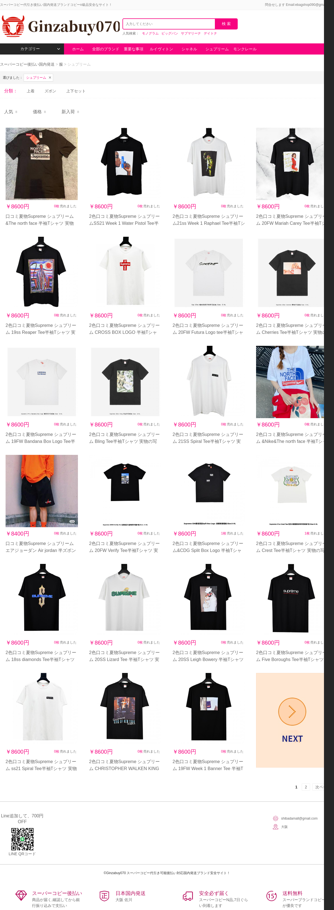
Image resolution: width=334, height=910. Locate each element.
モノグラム (150, 33)
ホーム (78, 49)
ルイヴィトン (161, 49)
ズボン (50, 91)
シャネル (189, 49)
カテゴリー (40, 49)
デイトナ (210, 33)
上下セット (76, 91)
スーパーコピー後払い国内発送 (28, 64)
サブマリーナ (191, 33)
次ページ (323, 787)
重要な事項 (133, 49)
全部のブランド (105, 49)
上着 (31, 91)
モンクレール (245, 49)
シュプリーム (217, 49)
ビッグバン (169, 33)
